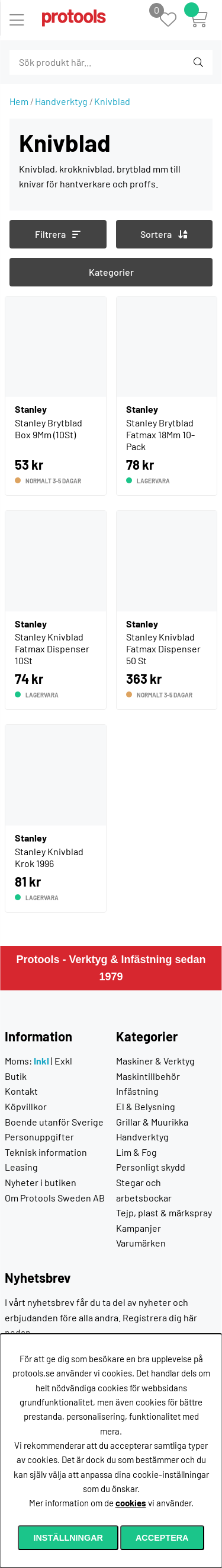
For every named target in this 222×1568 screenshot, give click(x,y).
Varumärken (141, 1242)
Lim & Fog (136, 1152)
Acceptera (162, 1537)
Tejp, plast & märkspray (164, 1212)
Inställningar (68, 1537)
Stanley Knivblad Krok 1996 (49, 857)
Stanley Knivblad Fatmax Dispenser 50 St (163, 648)
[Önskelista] (174, 20)
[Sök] (73, 62)
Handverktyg (61, 101)
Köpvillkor (26, 1106)
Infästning (137, 1091)
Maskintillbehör (148, 1076)
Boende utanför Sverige (54, 1121)
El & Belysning (145, 1106)
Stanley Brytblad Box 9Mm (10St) (48, 428)
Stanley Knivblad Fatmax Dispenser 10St (52, 648)
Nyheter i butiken (40, 1182)
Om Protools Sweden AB (55, 1197)
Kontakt (21, 1091)
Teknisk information (46, 1152)
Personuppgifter (39, 1136)
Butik (16, 1076)
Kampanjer (138, 1228)
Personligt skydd (150, 1166)
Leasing (21, 1166)
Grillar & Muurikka (152, 1121)
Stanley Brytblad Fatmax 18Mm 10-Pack (160, 434)
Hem (18, 101)
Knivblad (112, 101)
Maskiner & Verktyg (155, 1060)
